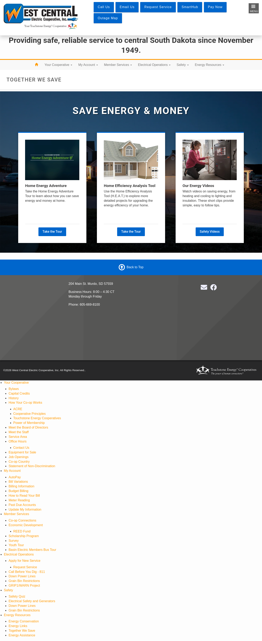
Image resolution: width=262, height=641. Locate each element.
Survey (13, 540)
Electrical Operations (154, 65)
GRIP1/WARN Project (24, 585)
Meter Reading (19, 500)
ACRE (17, 409)
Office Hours (17, 441)
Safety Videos (210, 231)
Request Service (25, 567)
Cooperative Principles (29, 413)
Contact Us (21, 447)
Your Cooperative (58, 65)
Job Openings (18, 457)
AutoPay (14, 477)
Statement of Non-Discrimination (31, 466)
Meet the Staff (18, 432)
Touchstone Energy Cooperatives (37, 418)
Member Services (118, 65)
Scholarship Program (23, 536)
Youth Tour (16, 545)
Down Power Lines (21, 576)
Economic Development (25, 525)
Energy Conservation (23, 621)
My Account (88, 65)
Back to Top (135, 267)
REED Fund (22, 531)
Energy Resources (209, 65)
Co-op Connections (22, 520)
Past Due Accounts (22, 505)
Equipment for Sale (22, 452)
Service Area (17, 436)
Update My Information (24, 509)
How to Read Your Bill (24, 495)
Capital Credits (19, 393)
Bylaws (13, 389)
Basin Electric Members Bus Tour (32, 549)
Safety (183, 65)
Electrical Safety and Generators (31, 601)
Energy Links (17, 626)
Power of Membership (29, 423)
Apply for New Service (24, 560)
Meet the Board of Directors (28, 427)
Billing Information (21, 486)
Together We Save (21, 630)
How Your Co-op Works (25, 402)
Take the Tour (52, 231)
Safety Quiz (16, 596)
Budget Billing (18, 491)
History (13, 398)
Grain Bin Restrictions (24, 581)
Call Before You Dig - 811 (26, 571)
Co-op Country (19, 461)
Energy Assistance (21, 635)
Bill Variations (18, 481)
